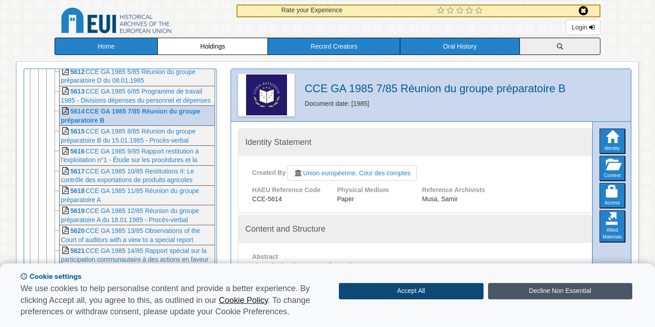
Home (106, 46)
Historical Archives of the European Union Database (141, 22)
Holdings (212, 46)
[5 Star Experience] (480, 10)
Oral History (460, 46)
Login (583, 27)
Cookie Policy (243, 300)
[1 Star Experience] (442, 10)
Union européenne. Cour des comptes (352, 173)
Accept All (411, 290)
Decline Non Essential (560, 290)
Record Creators (334, 46)
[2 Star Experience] (451, 10)
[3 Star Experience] (461, 10)
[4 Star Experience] (470, 10)
